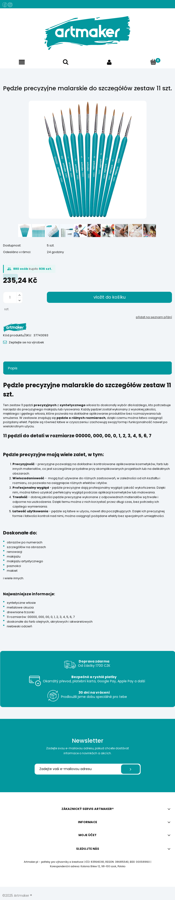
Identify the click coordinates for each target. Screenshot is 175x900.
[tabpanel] (87, 508)
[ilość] (9, 297)
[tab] (87, 368)
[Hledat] (66, 62)
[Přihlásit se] (130, 769)
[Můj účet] (109, 62)
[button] (22, 62)
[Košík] (153, 62)
